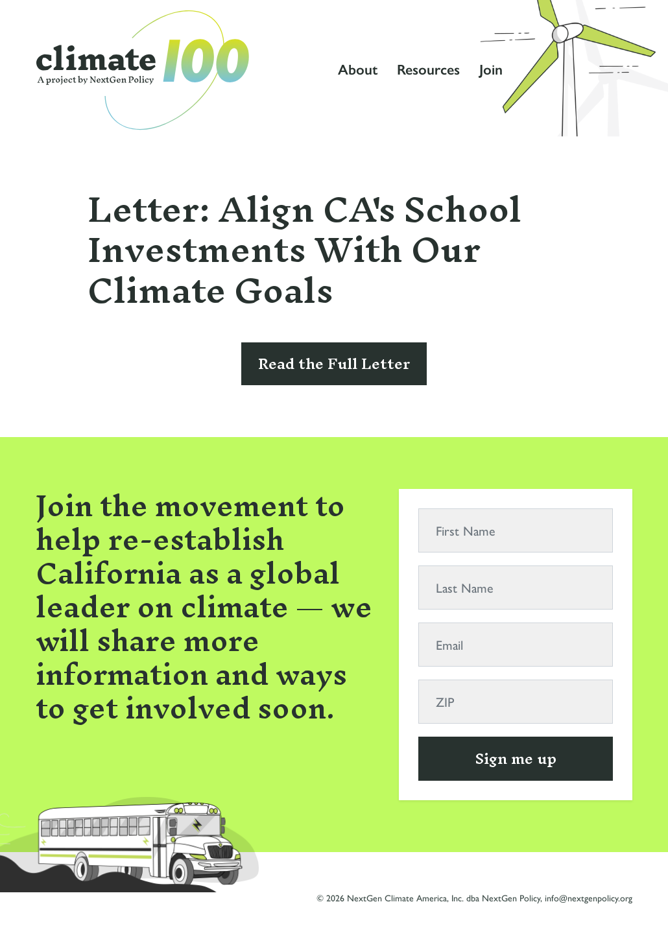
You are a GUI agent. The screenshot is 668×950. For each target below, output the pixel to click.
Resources (428, 69)
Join (491, 69)
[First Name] (515, 530)
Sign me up (515, 759)
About (357, 69)
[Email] (515, 645)
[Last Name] (515, 587)
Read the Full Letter (334, 364)
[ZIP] (515, 702)
